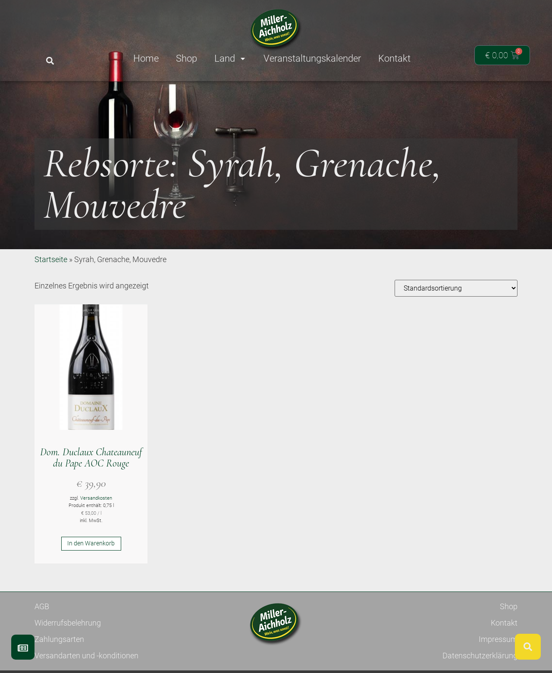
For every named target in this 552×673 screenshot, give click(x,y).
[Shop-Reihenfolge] (456, 319)
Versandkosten (96, 529)
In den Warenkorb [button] (91, 574)
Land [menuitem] (230, 58)
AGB (41, 637)
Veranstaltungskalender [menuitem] (312, 58)
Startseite (50, 290)
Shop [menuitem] (186, 58)
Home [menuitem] (146, 58)
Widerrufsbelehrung (67, 654)
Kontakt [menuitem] (394, 58)
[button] (50, 61)
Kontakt (504, 654)
